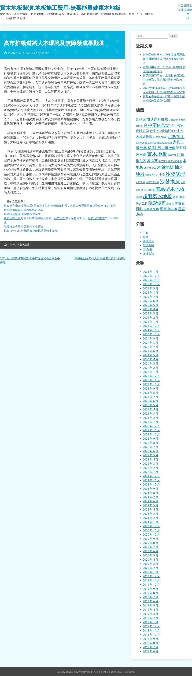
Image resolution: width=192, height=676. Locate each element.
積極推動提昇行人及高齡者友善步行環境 (100, 258)
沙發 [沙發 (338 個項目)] (161, 174)
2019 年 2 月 (150, 618)
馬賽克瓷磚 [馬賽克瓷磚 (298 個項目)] (151, 209)
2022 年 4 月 (150, 459)
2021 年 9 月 (150, 489)
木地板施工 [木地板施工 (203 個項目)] (150, 167)
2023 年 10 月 (151, 384)
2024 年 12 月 (151, 326)
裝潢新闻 (148, 245)
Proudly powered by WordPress (74, 671)
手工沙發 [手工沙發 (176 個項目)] (163, 161)
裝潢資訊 (148, 254)
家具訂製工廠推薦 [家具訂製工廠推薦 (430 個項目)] (161, 147)
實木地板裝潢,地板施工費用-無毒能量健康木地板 (60, 7)
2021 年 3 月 (150, 514)
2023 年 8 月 (150, 393)
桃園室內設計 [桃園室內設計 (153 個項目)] (151, 174)
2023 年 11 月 (151, 380)
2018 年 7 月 (150, 647)
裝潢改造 (148, 241)
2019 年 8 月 (150, 593)
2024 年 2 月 (150, 368)
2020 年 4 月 (150, 559)
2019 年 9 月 (150, 589)
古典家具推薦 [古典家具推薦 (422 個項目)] (157, 119)
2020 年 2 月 (150, 568)
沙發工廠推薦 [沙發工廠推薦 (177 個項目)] (152, 182)
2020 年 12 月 (151, 526)
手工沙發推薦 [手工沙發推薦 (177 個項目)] (175, 161)
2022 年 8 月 (150, 443)
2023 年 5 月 (150, 405)
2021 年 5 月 (150, 505)
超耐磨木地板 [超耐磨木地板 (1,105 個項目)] (157, 196)
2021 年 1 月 (150, 522)
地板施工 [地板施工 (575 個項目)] (176, 136)
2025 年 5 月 (150, 305)
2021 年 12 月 (151, 476)
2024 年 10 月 (151, 334)
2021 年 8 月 (150, 493)
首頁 (179, 8)
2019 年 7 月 (150, 597)
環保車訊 (187, 12)
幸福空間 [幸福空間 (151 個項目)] (172, 154)
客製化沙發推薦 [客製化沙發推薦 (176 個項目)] (156, 142)
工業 (182, 8)
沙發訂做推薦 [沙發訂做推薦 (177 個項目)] (148, 189)
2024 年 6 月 (150, 351)
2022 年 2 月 (150, 468)
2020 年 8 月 (150, 543)
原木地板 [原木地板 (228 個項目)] (141, 119)
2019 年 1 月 (150, 622)
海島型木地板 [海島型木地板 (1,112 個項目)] (170, 188)
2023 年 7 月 (150, 397)
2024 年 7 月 (150, 347)
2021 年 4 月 (150, 509)
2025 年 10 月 (151, 284)
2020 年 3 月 (150, 564)
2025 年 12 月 (151, 276)
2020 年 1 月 (150, 572)
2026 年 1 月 (150, 272)
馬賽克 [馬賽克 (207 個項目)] (170, 203)
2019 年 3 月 (150, 614)
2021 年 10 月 (151, 484)
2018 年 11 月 (151, 630)
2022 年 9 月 (150, 438)
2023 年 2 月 (150, 418)
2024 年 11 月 (151, 330)
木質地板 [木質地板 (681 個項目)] (165, 167)
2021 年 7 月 (150, 497)
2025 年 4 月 (150, 309)
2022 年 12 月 (151, 426)
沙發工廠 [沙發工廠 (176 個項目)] (140, 182)
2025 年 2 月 (150, 317)
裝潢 (185, 8)
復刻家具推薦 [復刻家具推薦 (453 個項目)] (147, 160)
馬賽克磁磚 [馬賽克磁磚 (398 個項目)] (168, 209)
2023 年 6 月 (150, 401)
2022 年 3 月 (150, 463)
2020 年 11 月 (151, 530)
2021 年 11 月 (151, 480)
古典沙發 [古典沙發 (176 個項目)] (173, 119)
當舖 (190, 8)
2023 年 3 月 (150, 413)
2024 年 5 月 (150, 355)
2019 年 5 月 (150, 605)
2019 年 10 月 (151, 584)
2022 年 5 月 (150, 455)
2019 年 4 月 (150, 610)
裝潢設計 (24, 244)
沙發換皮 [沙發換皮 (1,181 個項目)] (170, 181)
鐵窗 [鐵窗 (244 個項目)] (175, 197)
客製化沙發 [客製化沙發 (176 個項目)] (141, 142)
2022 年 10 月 (151, 434)
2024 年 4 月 (150, 359)
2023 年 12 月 (151, 376)
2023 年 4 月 (150, 409)
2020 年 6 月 (150, 551)
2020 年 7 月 (150, 547)
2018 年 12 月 (151, 626)
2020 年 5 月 (150, 555)
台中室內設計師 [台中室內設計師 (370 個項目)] (161, 130)
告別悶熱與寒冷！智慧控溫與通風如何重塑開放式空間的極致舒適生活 (164, 59)
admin (45, 53)
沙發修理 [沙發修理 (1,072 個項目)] (175, 174)
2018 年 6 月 (150, 651)
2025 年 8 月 (150, 292)
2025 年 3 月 (150, 313)
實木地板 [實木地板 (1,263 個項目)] (157, 153)
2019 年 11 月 (151, 580)
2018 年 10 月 (151, 635)
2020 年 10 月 (151, 534)
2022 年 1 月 (150, 472)
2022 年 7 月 (150, 447)
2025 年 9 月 (150, 288)
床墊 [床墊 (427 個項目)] (180, 154)
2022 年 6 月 (150, 451)
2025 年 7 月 (150, 297)
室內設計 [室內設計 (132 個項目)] (168, 142)
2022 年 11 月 (151, 430)
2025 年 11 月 (151, 280)
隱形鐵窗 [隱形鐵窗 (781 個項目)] (157, 203)
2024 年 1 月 (150, 372)
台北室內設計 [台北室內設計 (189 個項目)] (160, 137)
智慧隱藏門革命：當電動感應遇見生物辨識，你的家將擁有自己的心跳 (164, 80)
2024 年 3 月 (150, 363)
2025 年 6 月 (150, 301)
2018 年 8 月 (150, 643)
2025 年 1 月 (150, 322)
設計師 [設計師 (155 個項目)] (139, 197)
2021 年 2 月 (150, 518)
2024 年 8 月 (150, 343)
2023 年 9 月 (150, 388)
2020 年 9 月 (150, 539)
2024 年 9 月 (150, 338)
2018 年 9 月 (150, 639)
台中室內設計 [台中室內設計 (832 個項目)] (157, 125)
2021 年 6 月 (150, 501)
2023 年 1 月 (150, 422)
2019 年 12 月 (151, 576)
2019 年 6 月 (150, 601)
